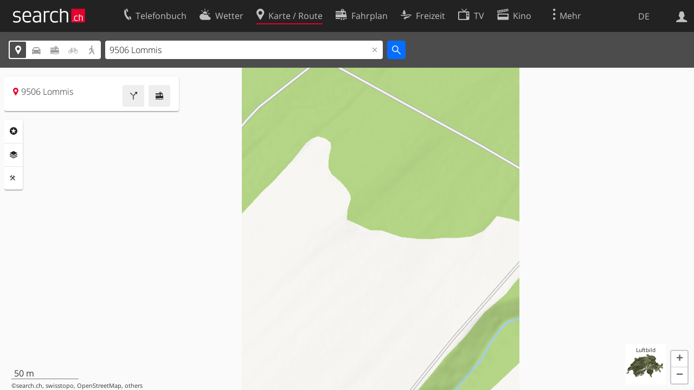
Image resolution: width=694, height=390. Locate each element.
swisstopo (60, 385)
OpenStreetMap (99, 385)
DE (644, 16)
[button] (679, 359)
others (134, 385)
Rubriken (13, 131)
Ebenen (13, 155)
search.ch (29, 385)
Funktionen (13, 178)
